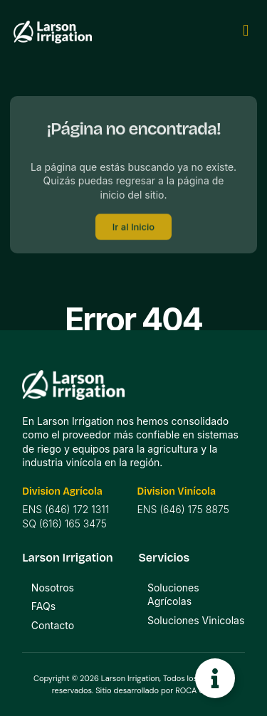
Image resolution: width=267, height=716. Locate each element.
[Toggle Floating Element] (215, 678)
